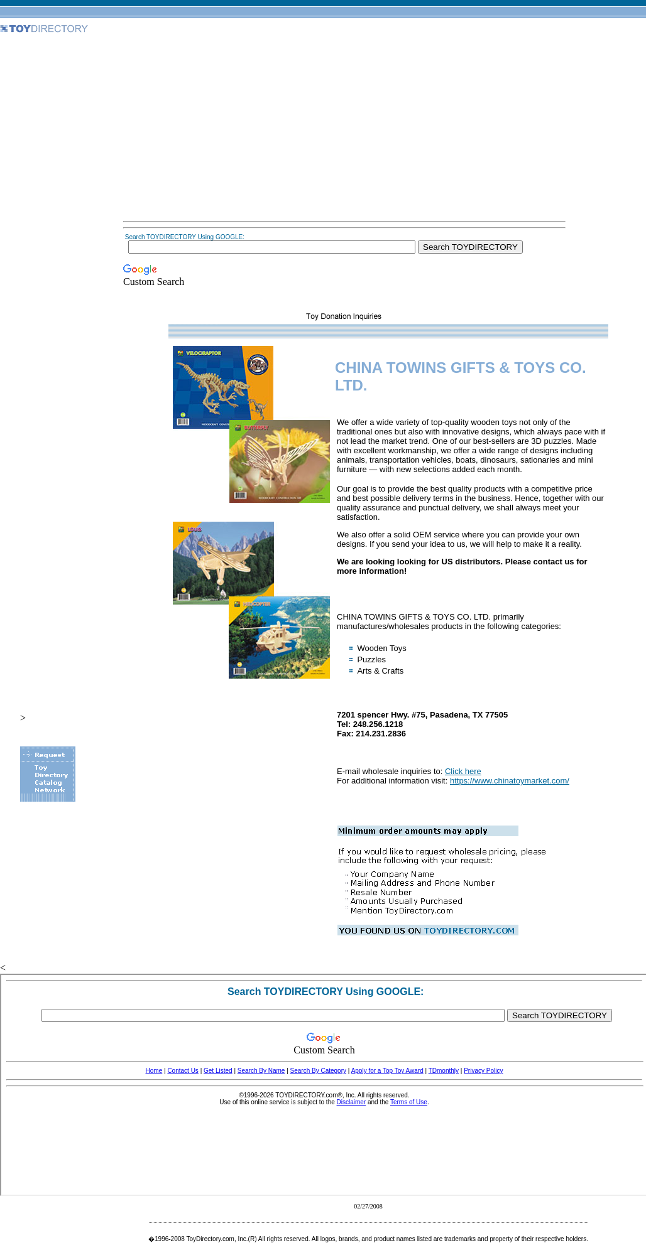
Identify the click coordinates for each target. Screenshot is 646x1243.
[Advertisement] (344, 128)
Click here (463, 771)
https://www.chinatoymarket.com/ (509, 780)
